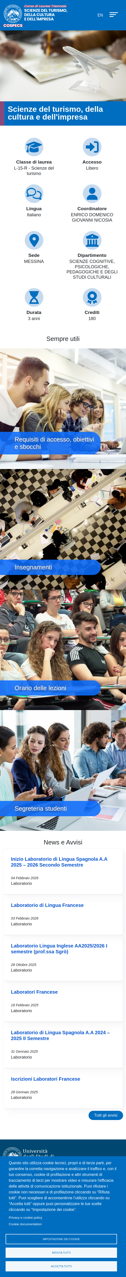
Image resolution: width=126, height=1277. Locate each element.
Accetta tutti (61, 1266)
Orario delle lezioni (63, 650)
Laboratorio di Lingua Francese (47, 905)
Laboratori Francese (34, 992)
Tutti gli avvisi (105, 1115)
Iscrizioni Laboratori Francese (45, 1079)
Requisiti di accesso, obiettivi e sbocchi (63, 408)
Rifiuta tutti (61, 1252)
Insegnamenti (63, 529)
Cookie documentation (25, 1224)
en (100, 15)
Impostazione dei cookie (61, 1239)
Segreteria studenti (63, 770)
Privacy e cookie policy (25, 1217)
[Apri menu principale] (111, 14)
